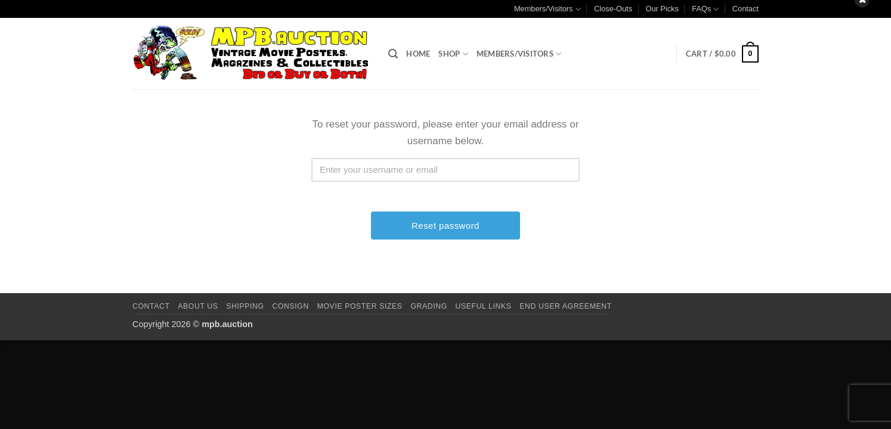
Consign (291, 306)
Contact (745, 8)
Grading (428, 306)
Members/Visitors (547, 9)
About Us (198, 306)
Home (418, 53)
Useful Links (484, 306)
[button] (393, 54)
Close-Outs (613, 8)
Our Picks (661, 8)
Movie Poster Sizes (360, 306)
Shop (453, 54)
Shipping (245, 306)
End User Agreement (565, 306)
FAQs (705, 9)
